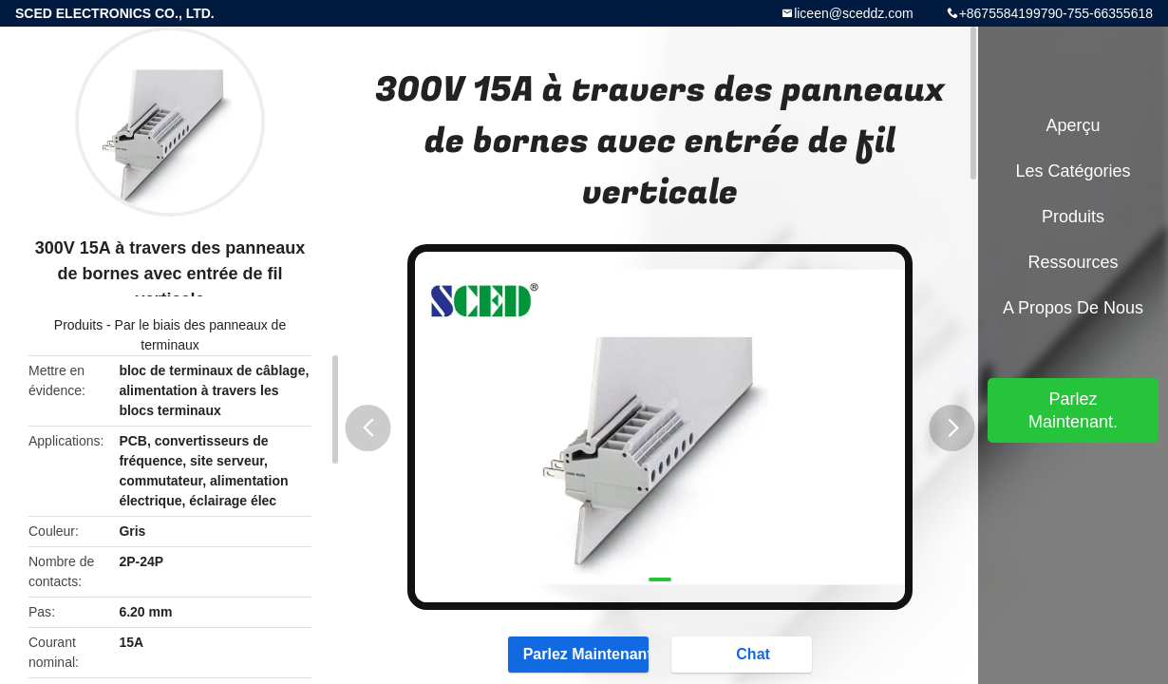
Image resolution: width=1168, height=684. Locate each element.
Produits (78, 324)
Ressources (1072, 262)
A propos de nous (1073, 307)
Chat (743, 653)
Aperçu (1073, 125)
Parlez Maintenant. (578, 653)
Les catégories (1072, 171)
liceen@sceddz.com (854, 13)
